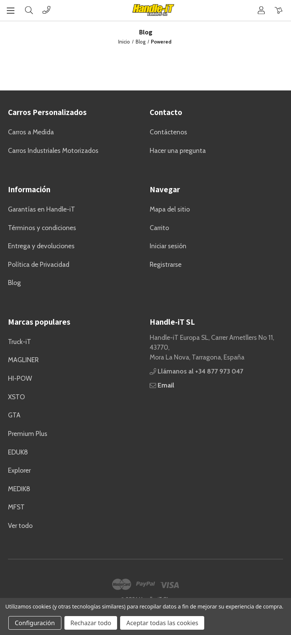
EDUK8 (18, 452)
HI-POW (20, 378)
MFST (16, 507)
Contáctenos (168, 132)
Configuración (35, 623)
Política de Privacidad (38, 264)
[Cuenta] (261, 10)
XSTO (16, 397)
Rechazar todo (90, 623)
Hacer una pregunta (178, 150)
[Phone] (46, 10)
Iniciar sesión (168, 246)
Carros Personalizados (47, 112)
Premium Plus (27, 433)
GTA (14, 415)
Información (29, 189)
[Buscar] (29, 10)
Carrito (159, 228)
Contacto (166, 112)
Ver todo (20, 525)
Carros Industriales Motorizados (53, 150)
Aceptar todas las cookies (162, 623)
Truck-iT (19, 342)
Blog (14, 282)
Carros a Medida (31, 132)
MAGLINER (23, 360)
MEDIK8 (19, 489)
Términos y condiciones (42, 228)
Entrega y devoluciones (41, 246)
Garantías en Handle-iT (41, 209)
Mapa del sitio (170, 209)
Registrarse (165, 264)
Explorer (19, 470)
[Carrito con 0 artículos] (279, 10)
